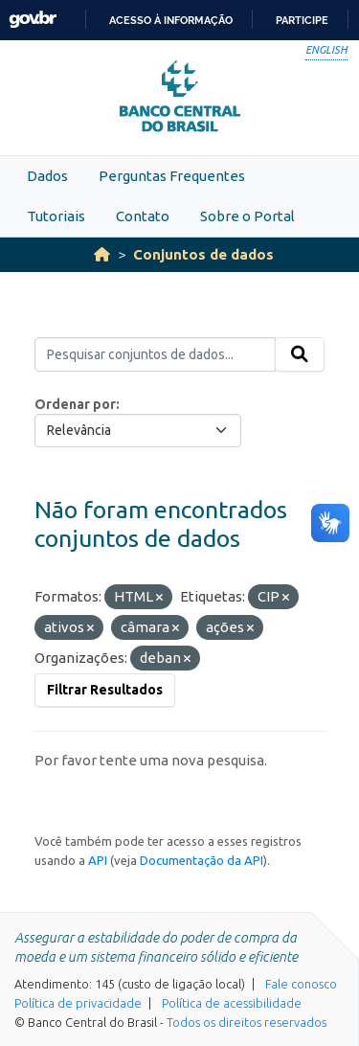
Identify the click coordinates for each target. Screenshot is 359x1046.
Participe (302, 20)
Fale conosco (301, 983)
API (97, 860)
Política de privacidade (78, 1003)
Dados (47, 176)
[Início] (102, 254)
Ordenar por (75, 404)
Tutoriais (56, 216)
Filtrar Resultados (105, 689)
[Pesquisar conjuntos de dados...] (155, 354)
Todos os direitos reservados (246, 1022)
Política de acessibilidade (232, 1003)
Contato (142, 216)
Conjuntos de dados (203, 254)
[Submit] (300, 354)
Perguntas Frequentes (172, 176)
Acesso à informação (171, 20)
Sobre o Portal (247, 216)
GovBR (32, 20)
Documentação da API (201, 860)
